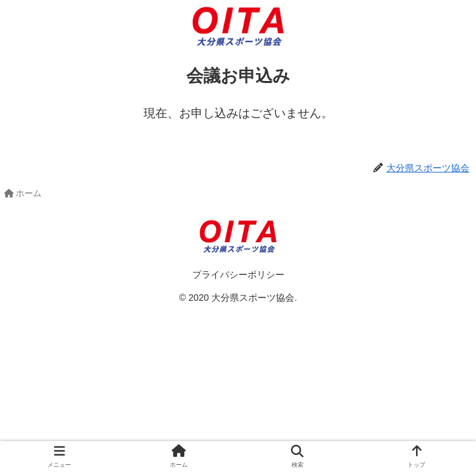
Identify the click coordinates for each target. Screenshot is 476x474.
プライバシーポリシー (238, 274)
